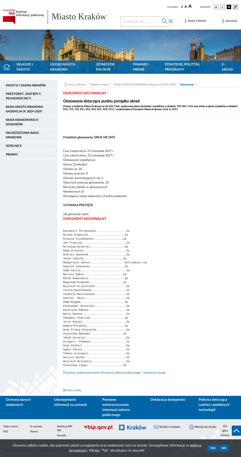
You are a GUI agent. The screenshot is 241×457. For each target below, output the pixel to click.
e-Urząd (227, 67)
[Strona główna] (8, 67)
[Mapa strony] (196, 21)
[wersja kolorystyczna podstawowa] (216, 7)
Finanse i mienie (141, 67)
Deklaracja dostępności (168, 399)
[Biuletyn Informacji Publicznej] (98, 429)
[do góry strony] (230, 430)
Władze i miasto (25, 67)
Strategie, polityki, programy (182, 67)
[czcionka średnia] (185, 6)
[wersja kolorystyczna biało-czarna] (222, 7)
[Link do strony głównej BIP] (59, 17)
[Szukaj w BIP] (140, 21)
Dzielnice (14, 145)
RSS (5, 431)
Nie (223, 448)
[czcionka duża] (194, 6)
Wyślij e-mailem (167, 427)
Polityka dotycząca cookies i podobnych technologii (214, 405)
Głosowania (187, 84)
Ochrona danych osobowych (18, 402)
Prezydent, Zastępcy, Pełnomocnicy (23, 96)
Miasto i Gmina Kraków (26, 85)
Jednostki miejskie (105, 67)
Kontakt (61, 435)
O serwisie (36, 426)
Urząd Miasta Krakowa (62, 67)
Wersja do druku (202, 427)
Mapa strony (10, 426)
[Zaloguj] (229, 21)
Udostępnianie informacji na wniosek (70, 402)
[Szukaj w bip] (164, 21)
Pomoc (34, 431)
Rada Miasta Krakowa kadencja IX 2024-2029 (24, 109)
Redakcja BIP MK (64, 428)
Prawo (12, 154)
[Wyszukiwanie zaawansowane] (171, 21)
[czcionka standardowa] (182, 7)
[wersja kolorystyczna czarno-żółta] (229, 7)
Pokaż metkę (73, 390)
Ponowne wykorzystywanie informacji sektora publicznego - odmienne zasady (114, 372)
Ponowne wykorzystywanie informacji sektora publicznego (116, 407)
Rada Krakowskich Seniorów (22, 122)
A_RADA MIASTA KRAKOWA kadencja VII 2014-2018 (144, 84)
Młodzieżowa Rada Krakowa (22, 135)
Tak (213, 448)
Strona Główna (77, 84)
